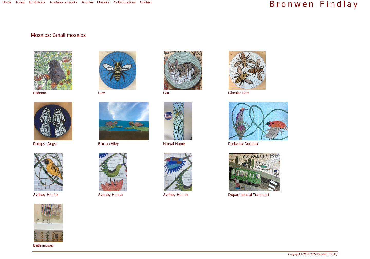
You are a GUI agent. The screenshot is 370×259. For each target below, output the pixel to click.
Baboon (39, 93)
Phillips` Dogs (44, 144)
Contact (146, 2)
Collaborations (125, 2)
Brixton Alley (108, 144)
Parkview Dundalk (243, 144)
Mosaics (103, 2)
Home (7, 2)
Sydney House (45, 195)
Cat (166, 93)
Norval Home (174, 144)
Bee (101, 93)
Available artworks (63, 2)
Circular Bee (238, 93)
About (20, 2)
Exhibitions (37, 2)
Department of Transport (248, 195)
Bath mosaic (43, 245)
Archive (87, 2)
